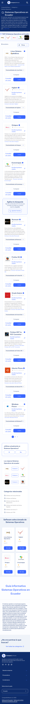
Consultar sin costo (8, 79)
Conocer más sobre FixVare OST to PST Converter (14, 346)
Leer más (6, 28)
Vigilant (14, 88)
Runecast (15, 219)
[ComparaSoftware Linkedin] (3, 664)
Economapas (16, 163)
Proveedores (15, 675)
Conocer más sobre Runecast (12, 236)
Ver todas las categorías (15, 646)
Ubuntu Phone (17, 368)
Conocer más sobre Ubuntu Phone (13, 383)
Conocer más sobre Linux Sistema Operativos (14, 65)
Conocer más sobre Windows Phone (14, 416)
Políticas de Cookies (18, 700)
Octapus (15, 125)
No (21, 452)
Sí (9, 452)
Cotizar (19, 79)
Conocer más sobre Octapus (12, 141)
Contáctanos (15, 680)
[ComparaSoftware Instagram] (11, 664)
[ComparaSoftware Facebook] (9, 664)
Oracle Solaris (17, 293)
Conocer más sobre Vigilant (11, 104)
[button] (15, 70)
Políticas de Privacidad (7, 700)
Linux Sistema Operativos (8, 538)
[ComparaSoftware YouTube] (6, 664)
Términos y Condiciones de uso (9, 701)
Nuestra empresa (15, 671)
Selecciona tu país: (7, 686)
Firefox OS (16, 257)
